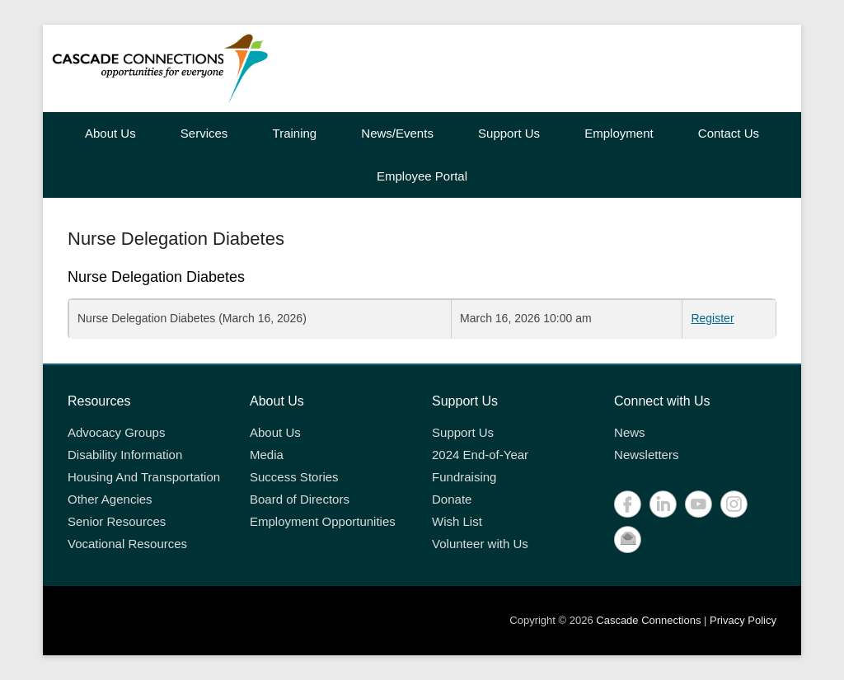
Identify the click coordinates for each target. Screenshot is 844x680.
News (629, 432)
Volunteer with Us (480, 544)
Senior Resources (117, 521)
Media (267, 455)
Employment (618, 133)
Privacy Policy (743, 620)
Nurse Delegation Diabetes (176, 238)
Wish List (457, 521)
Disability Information (125, 455)
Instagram (734, 504)
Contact (627, 539)
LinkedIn (663, 504)
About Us (110, 133)
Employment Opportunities (323, 521)
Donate (451, 499)
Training (295, 133)
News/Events (397, 133)
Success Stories (294, 477)
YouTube (698, 504)
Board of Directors (299, 499)
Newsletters (646, 455)
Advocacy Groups (116, 432)
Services (204, 133)
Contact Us (728, 133)
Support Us (509, 133)
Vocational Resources (127, 544)
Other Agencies (110, 499)
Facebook (627, 504)
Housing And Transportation (144, 477)
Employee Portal (422, 176)
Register (712, 318)
